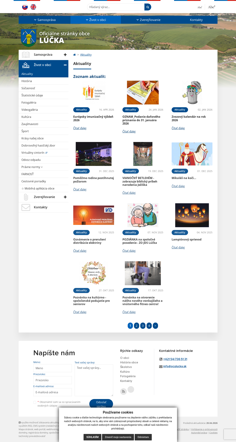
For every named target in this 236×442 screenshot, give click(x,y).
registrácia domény (38, 432)
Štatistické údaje (32, 95)
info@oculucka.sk (174, 366)
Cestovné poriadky (33, 181)
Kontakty (196, 20)
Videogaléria (29, 110)
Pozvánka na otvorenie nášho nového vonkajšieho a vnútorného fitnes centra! (142, 300)
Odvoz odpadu (31, 160)
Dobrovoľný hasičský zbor (38, 145)
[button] (44, 20)
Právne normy (32, 167)
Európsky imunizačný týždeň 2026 (93, 118)
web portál (39, 429)
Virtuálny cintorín (33, 153)
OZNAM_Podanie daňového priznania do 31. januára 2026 (141, 120)
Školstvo (126, 367)
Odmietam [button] (143, 437)
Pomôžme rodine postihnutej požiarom (93, 179)
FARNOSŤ (27, 174)
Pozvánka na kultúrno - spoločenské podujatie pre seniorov (91, 300)
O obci (124, 358)
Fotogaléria (28, 102)
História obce (129, 362)
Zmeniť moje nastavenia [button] (118, 437)
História (26, 81)
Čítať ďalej (79, 128)
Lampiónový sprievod (186, 239)
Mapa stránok (26, 429)
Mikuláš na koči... (184, 178)
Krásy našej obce (32, 138)
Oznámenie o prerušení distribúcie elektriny (89, 241)
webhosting (52, 429)
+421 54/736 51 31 (175, 359)
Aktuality (27, 74)
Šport (25, 131)
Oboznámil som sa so (59, 403)
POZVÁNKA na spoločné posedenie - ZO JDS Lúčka (139, 241)
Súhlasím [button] (92, 437)
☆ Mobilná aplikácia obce (37, 188)
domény (23, 432)
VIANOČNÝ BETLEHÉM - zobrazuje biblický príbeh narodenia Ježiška (139, 181)
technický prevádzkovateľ (32, 436)
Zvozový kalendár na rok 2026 (189, 118)
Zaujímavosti (29, 124)
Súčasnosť (28, 88)
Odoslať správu (101, 404)
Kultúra (26, 117)
